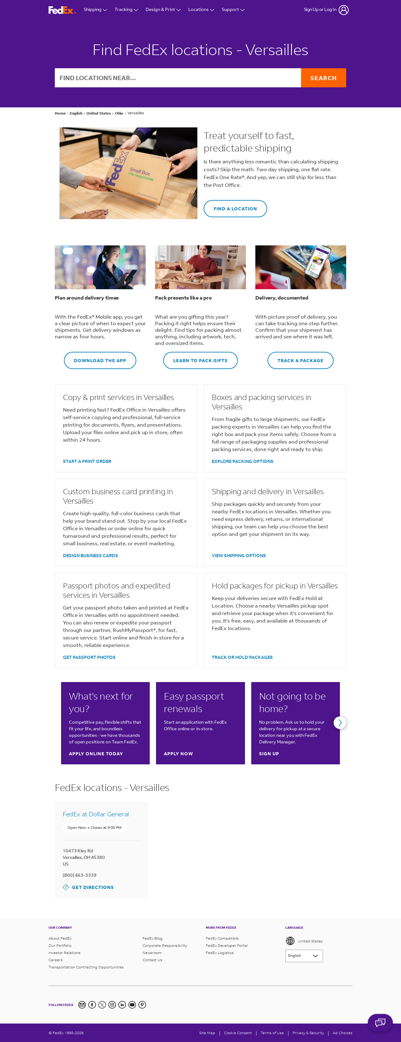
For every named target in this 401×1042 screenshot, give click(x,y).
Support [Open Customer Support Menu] (233, 10)
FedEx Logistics (220, 952)
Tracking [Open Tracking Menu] (126, 10)
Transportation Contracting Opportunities (86, 967)
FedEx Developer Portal (227, 945)
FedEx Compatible (222, 938)
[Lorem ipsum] (304, 956)
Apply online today (96, 754)
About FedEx (60, 938)
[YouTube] (132, 1005)
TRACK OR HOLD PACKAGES (242, 657)
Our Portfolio (60, 945)
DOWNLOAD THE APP (95, 357)
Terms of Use (272, 1032)
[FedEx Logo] (62, 10)
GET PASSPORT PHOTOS (89, 657)
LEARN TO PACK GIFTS (195, 357)
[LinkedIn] (122, 1005)
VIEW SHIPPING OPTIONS (239, 555)
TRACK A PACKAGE (296, 357)
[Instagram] (112, 1005)
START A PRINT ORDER (87, 461)
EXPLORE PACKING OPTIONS (242, 461)
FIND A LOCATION (230, 206)
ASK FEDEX (380, 1025)
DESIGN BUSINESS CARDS (90, 555)
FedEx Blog (153, 938)
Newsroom (152, 952)
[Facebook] (92, 1005)
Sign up (269, 754)
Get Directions (88, 887)
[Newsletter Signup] (82, 1005)
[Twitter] (102, 1005)
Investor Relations (65, 952)
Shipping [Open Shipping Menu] (95, 10)
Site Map (207, 1032)
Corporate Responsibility (165, 945)
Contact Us (152, 959)
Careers (56, 959)
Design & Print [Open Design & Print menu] (163, 10)
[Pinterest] (142, 1005)
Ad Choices (342, 1032)
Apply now (178, 754)
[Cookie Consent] (238, 1032)
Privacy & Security (308, 1032)
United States (304, 941)
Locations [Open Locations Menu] (201, 10)
